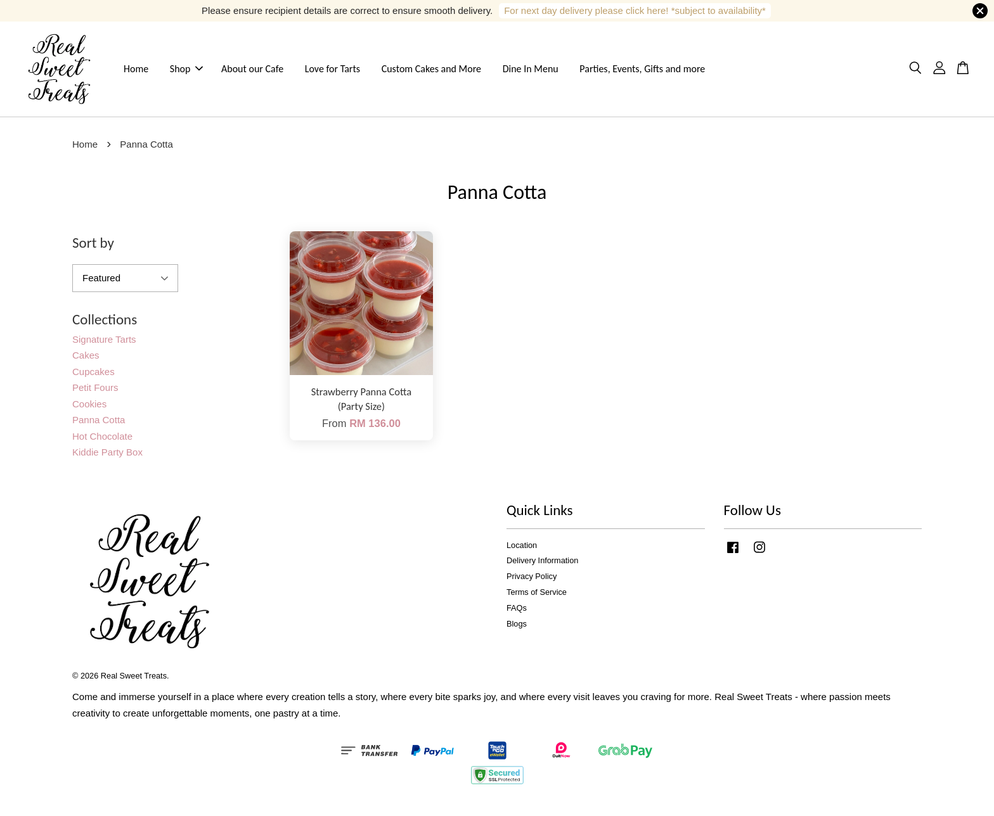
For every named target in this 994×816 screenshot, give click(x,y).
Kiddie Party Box (107, 455)
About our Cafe (252, 71)
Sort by (93, 246)
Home (136, 71)
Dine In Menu (530, 71)
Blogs (517, 627)
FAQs (517, 611)
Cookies (89, 407)
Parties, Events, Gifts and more (642, 71)
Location (522, 549)
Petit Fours (95, 391)
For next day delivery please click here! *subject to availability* (635, 10)
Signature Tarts (104, 343)
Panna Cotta (98, 423)
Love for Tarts (332, 71)
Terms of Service (537, 596)
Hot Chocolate (102, 440)
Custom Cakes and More (431, 71)
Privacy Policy (532, 580)
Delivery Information (542, 564)
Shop (186, 71)
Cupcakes (93, 375)
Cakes (86, 359)
